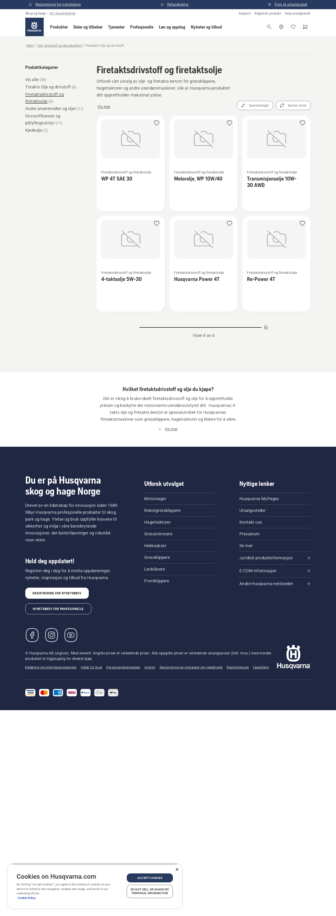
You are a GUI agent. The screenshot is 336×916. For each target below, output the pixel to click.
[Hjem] (34, 27)
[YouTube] (71, 635)
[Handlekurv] (305, 26)
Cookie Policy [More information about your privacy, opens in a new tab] (27, 898)
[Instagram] (51, 635)
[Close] (177, 869)
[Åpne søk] (269, 26)
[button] (59, 27)
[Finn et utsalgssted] (281, 26)
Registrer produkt (268, 13)
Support (245, 13)
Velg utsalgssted (297, 13)
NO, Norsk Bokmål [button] (62, 13)
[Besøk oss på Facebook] (32, 635)
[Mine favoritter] (293, 26)
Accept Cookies (149, 878)
